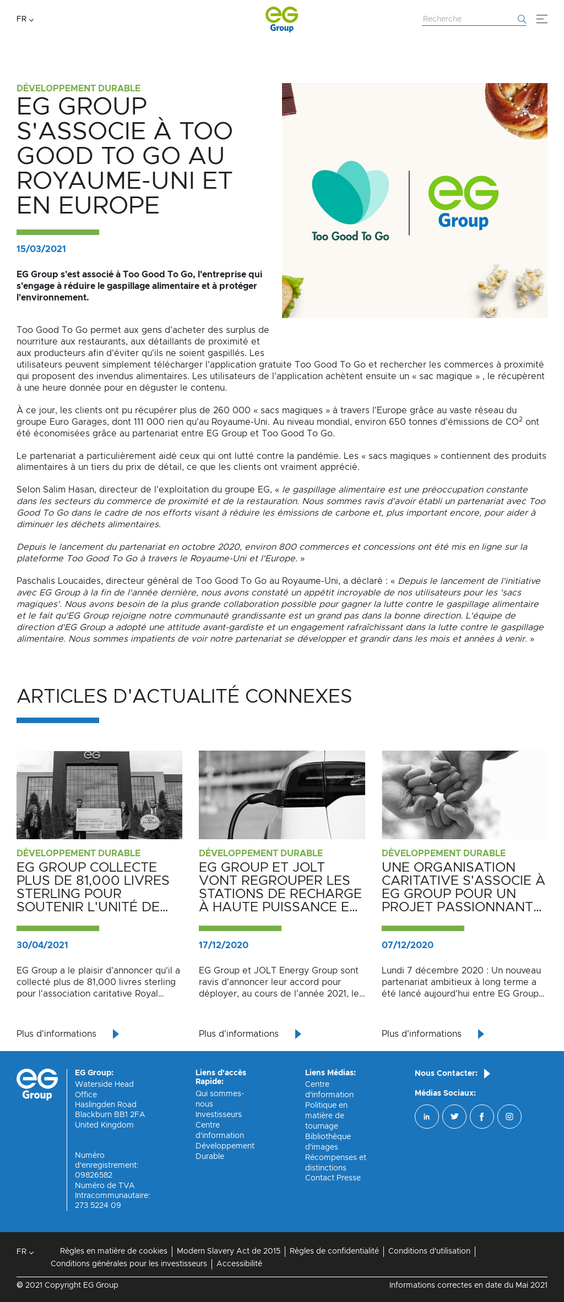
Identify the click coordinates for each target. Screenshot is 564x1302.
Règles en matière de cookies (113, 1251)
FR (21, 19)
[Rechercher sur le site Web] (474, 20)
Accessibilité (239, 1264)
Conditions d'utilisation (429, 1251)
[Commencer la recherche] (522, 19)
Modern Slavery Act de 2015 (228, 1251)
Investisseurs (219, 1115)
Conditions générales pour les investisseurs (129, 1264)
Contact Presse (333, 1178)
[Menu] (541, 19)
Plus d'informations (56, 1034)
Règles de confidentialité (334, 1251)
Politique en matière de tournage (326, 1116)
